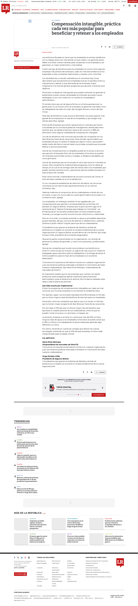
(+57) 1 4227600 (19, 567)
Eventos (69, 572)
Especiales (55, 572)
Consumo (40, 567)
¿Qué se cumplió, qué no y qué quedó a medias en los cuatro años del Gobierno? (27, 457)
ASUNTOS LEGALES (86, 10)
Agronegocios (41, 561)
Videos (54, 586)
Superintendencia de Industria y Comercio (99, 576)
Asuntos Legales (42, 563)
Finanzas (39, 574)
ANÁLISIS (75, 10)
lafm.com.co (89, 598)
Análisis (69, 561)
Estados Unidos (80, 13)
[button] (44, 388)
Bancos (19, 427)
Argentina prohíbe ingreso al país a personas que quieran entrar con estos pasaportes (38, 524)
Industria (20, 475)
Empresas (40, 572)
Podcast (39, 581)
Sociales (39, 586)
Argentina (33, 518)
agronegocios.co (35, 596)
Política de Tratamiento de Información (97, 572)
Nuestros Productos (92, 563)
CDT (99, 13)
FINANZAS (17, 10)
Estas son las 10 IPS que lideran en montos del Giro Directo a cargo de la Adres (27, 490)
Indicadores (40, 576)
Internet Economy (42, 579)
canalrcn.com (57, 598)
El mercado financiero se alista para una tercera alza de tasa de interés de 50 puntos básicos (27, 445)
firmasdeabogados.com (66, 596)
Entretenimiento (72, 518)
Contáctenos (90, 565)
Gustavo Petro (35, 13)
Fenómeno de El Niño (61, 13)
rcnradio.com (68, 598)
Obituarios (55, 579)
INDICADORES (109, 10)
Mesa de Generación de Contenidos (97, 561)
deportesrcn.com (19, 600)
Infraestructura (56, 576)
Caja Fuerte (55, 563)
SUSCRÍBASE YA (99, 395)
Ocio (68, 579)
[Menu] (12, 9)
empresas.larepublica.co (50, 596)
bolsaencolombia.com (83, 596)
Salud (19, 486)
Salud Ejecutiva (72, 581)
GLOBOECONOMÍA (51, 10)
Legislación (108, 518)
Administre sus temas (22, 67)
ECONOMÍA (26, 10)
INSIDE (118, 10)
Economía (33, 534)
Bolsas (69, 534)
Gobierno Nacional (47, 13)
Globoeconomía (72, 574)
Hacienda (19, 440)
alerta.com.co (99, 598)
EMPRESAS (35, 10)
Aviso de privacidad (92, 567)
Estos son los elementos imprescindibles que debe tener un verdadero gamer (114, 539)
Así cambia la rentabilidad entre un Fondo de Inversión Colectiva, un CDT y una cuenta (27, 432)
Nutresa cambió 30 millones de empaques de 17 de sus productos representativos (27, 479)
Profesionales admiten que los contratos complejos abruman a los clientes (113, 523)
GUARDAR (118, 47)
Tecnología (108, 534)
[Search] (124, 6)
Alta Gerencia (56, 561)
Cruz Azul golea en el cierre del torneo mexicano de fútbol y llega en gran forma (75, 523)
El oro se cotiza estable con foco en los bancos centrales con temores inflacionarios (76, 539)
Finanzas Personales (58, 574)
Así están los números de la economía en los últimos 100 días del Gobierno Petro (27, 468)
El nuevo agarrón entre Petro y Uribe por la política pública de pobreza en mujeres (38, 539)
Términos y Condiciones (93, 570)
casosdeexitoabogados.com (23, 598)
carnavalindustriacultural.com (42, 598)
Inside (69, 576)
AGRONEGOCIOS (65, 10)
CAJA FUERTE (98, 10)
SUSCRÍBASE (132, 1)
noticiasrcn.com (78, 598)
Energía (71, 13)
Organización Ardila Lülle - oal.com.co (117, 596)
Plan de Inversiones (108, 13)
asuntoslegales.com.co (21, 596)
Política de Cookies (92, 574)
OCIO (42, 10)
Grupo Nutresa (91, 13)
